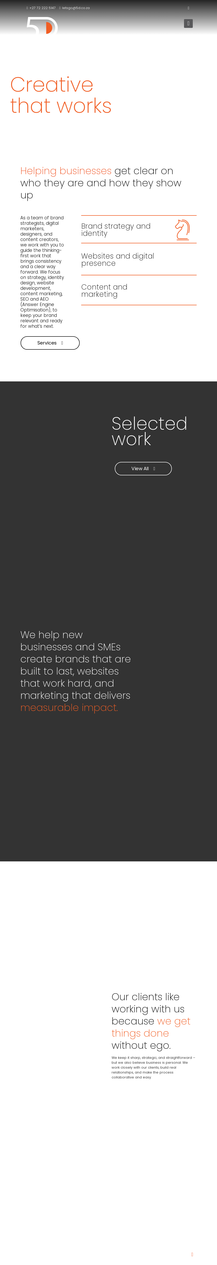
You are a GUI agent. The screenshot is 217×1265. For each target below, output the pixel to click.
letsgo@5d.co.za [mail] (76, 7)
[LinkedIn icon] (188, 8)
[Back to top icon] (192, 1254)
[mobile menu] (188, 23)
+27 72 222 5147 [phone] (42, 7)
